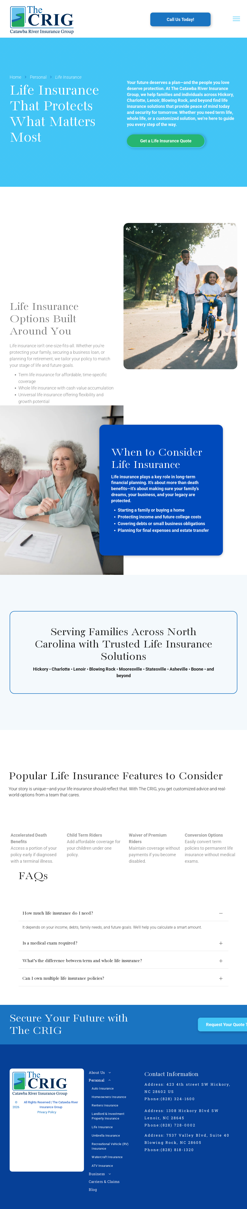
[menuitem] (114, 1064)
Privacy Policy (46, 1104)
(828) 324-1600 (178, 1090)
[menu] (236, 19)
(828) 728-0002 (178, 1116)
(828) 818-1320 (177, 1141)
